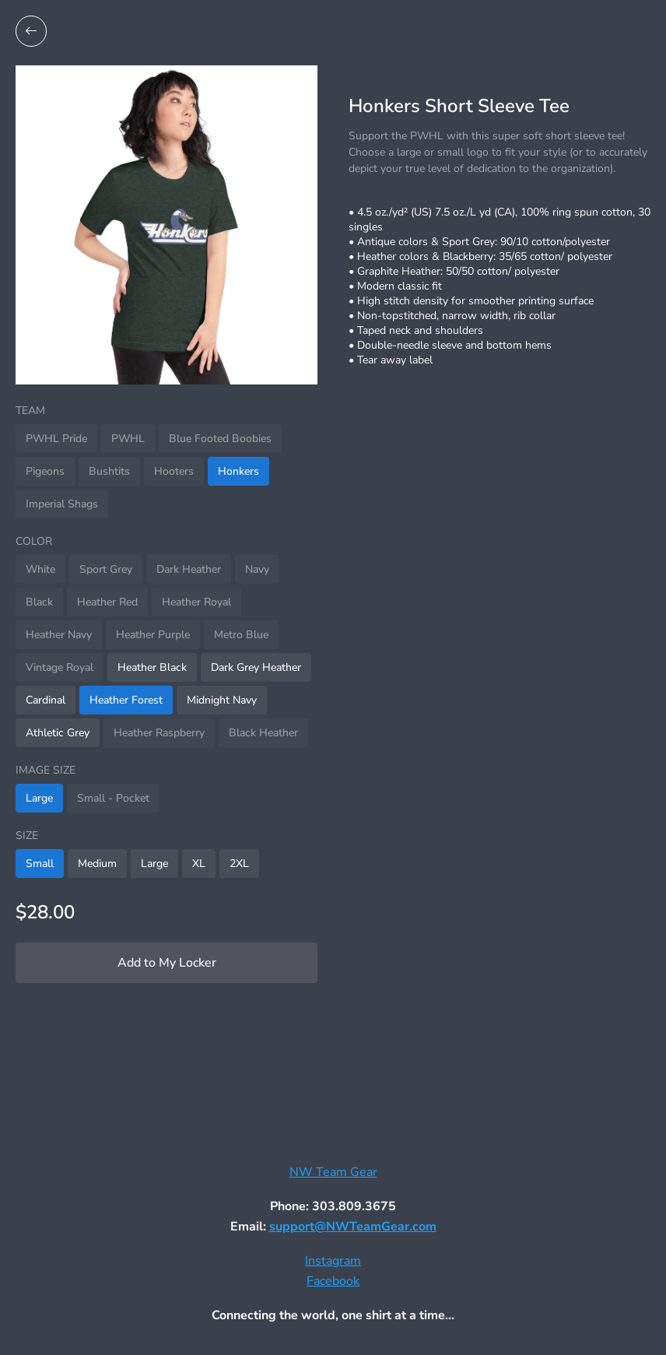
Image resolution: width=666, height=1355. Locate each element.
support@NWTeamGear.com (352, 1226)
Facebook (333, 1281)
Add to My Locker (166, 962)
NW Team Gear (333, 1172)
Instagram (333, 1260)
